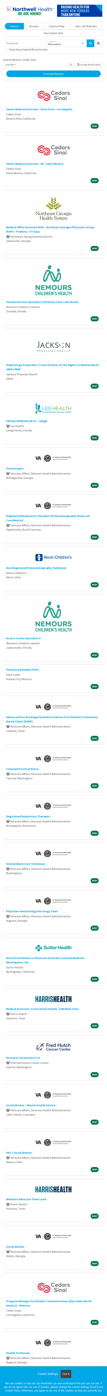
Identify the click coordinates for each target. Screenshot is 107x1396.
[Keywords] (25, 43)
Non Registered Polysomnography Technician (36, 568)
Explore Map (57, 26)
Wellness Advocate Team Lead (26, 1199)
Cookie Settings (48, 1373)
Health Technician (18, 1353)
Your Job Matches (86, 26)
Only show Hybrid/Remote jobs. (28, 49)
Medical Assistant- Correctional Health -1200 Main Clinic (42, 1009)
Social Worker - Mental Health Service (30, 1105)
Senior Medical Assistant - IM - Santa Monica (34, 163)
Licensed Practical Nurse (22, 769)
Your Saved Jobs (53, 33)
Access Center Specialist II (23, 638)
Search (14, 26)
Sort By (10, 64)
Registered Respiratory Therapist (28, 816)
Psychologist (15, 468)
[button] (98, 43)
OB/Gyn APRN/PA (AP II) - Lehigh (26, 421)
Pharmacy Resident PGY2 (22, 669)
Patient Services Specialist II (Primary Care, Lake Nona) (42, 302)
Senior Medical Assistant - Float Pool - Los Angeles (39, 109)
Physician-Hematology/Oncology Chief (32, 911)
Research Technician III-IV (23, 1057)
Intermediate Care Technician (25, 864)
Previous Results (53, 74)
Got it (66, 1373)
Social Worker (15, 1246)
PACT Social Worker (19, 1152)
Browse (33, 26)
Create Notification (88, 64)
